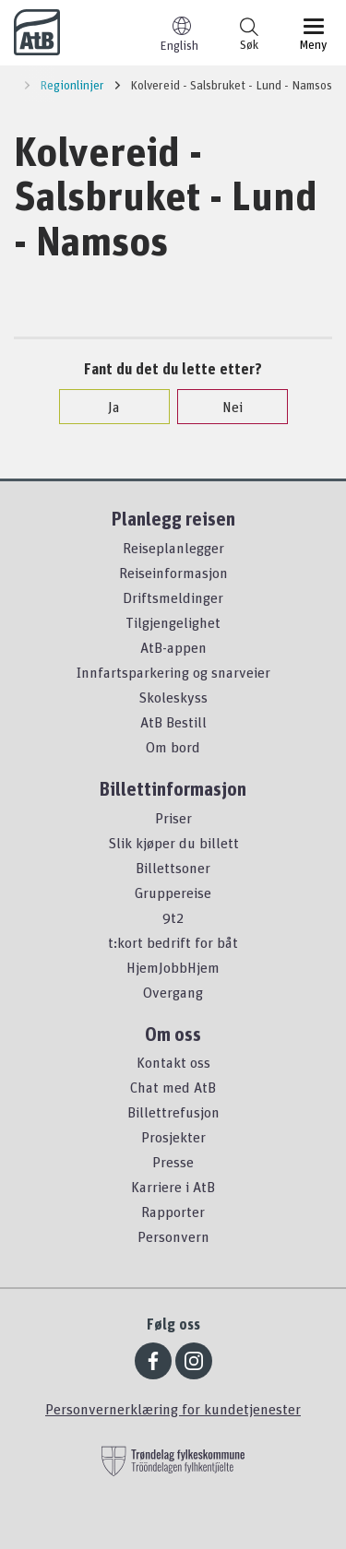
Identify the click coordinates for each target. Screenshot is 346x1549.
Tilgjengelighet (173, 622)
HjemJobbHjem (173, 967)
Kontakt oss (173, 1062)
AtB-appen (173, 647)
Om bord (173, 747)
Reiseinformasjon (173, 572)
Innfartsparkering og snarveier (173, 672)
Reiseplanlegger (173, 547)
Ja (104, 406)
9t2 (173, 917)
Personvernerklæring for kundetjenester (173, 1409)
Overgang (173, 992)
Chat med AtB (173, 1087)
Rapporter (173, 1211)
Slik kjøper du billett (173, 843)
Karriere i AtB (173, 1186)
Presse (173, 1162)
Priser (173, 818)
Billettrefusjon (173, 1112)
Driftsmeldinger (173, 597)
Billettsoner (173, 867)
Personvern (173, 1236)
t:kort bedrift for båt (173, 942)
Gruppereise (173, 892)
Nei (223, 406)
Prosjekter (173, 1137)
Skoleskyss (173, 697)
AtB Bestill (173, 722)
